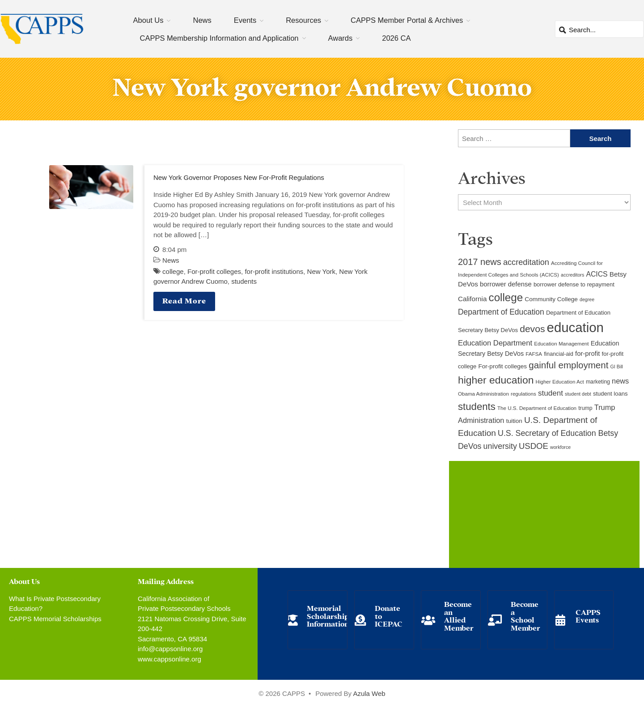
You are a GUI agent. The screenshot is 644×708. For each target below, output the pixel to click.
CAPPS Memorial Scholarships (55, 619)
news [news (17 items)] (620, 381)
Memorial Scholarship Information (328, 615)
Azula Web (369, 693)
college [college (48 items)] (506, 297)
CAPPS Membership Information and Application (219, 38)
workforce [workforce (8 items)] (560, 447)
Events (245, 20)
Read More (184, 300)
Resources (303, 20)
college (173, 271)
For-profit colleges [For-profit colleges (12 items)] (502, 366)
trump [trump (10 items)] (585, 408)
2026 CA (396, 38)
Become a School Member (525, 615)
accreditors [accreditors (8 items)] (572, 274)
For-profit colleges (214, 271)
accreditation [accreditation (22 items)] (526, 262)
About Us (148, 20)
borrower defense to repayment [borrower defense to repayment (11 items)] (574, 284)
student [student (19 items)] (550, 393)
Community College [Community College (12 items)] (551, 299)
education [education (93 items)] (575, 327)
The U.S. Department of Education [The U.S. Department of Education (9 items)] (536, 408)
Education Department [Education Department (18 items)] (495, 343)
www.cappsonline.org (169, 659)
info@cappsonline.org (170, 649)
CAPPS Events (588, 615)
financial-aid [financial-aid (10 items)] (558, 354)
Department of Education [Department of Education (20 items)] (501, 311)
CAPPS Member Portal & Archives (407, 20)
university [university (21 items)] (500, 446)
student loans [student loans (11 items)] (610, 393)
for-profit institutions (274, 271)
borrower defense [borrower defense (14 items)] (506, 284)
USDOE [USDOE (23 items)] (533, 446)
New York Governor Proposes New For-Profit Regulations (238, 177)
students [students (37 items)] (477, 406)
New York (321, 271)
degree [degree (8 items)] (587, 299)
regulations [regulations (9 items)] (523, 394)
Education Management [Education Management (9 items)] (561, 343)
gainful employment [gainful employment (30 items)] (568, 365)
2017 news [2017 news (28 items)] (479, 262)
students (244, 281)
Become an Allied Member (459, 615)
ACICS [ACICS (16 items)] (596, 274)
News (202, 20)
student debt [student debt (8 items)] (578, 394)
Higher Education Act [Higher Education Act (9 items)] (560, 381)
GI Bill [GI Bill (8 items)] (616, 366)
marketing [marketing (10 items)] (598, 382)
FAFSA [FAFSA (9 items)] (533, 354)
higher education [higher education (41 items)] (496, 380)
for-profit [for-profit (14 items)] (587, 353)
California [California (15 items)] (472, 299)
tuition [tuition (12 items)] (514, 421)
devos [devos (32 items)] (532, 329)
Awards (340, 38)
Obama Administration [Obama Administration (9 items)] (483, 394)
